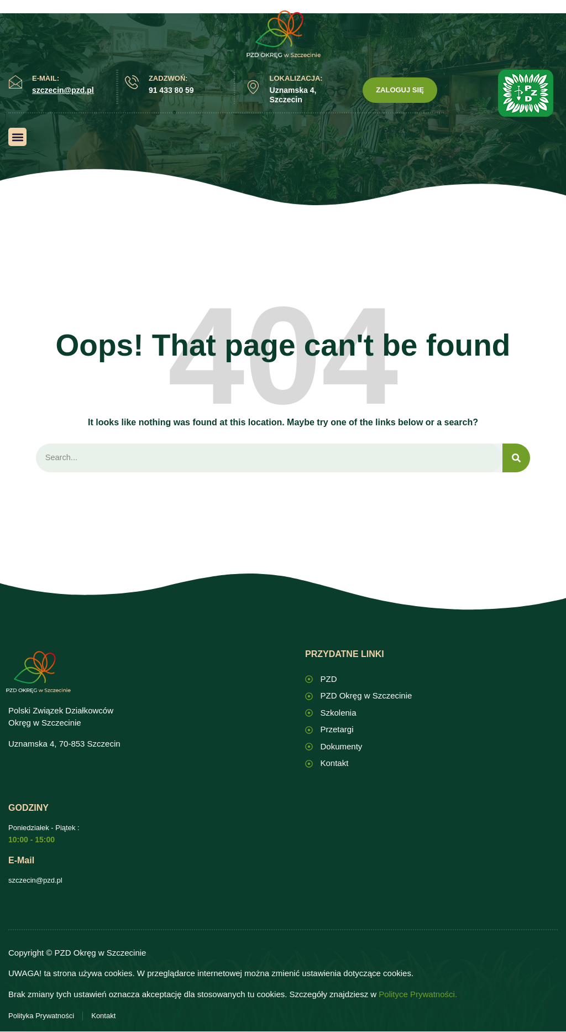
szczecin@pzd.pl (35, 881)
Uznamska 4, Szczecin (293, 95)
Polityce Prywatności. (418, 994)
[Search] (516, 458)
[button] (17, 137)
